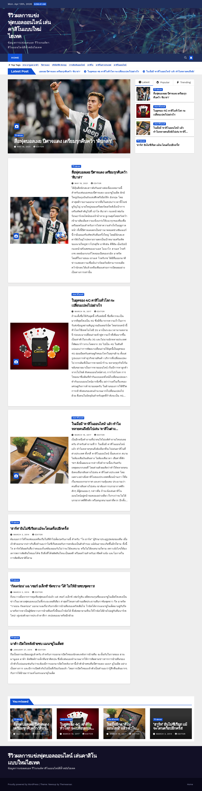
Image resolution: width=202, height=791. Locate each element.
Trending (184, 82)
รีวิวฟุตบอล (19, 135)
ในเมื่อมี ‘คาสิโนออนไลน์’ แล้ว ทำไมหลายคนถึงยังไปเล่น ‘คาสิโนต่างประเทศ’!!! (170, 131)
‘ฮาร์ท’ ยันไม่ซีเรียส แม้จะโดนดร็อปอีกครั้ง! (157, 145)
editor (38, 147)
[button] (185, 57)
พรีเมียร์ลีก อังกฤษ (59, 65)
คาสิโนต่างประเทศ (103, 65)
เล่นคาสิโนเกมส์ (159, 107)
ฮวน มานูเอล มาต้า (30, 65)
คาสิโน (90, 65)
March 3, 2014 (21, 535)
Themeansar (66, 784)
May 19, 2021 (24, 147)
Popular (163, 82)
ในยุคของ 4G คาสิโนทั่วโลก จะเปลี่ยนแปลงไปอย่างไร (76, 728)
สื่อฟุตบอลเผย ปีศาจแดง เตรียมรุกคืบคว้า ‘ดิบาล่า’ (63, 141)
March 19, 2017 (83, 311)
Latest (144, 82)
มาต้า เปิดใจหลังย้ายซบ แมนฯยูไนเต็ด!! (36, 644)
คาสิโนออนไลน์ (120, 65)
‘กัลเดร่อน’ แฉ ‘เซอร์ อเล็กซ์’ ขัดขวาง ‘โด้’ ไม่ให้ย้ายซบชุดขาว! (52, 586)
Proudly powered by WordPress (23, 784)
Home (15, 57)
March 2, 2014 (21, 592)
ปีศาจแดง (45, 65)
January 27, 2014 (23, 650)
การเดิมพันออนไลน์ (77, 65)
